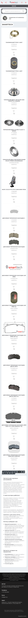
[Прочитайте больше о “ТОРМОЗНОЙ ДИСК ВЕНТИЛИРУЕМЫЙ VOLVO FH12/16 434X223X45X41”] (14, 173)
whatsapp (13, 515)
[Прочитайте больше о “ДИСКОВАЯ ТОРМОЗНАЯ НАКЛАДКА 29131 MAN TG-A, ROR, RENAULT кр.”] (14, 439)
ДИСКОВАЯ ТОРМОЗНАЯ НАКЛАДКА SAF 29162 (14, 276)
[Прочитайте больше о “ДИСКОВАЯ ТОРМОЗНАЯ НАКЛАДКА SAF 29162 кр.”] (14, 319)
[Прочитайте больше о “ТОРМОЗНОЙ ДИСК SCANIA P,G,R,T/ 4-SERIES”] (14, 143)
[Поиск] (23, 11)
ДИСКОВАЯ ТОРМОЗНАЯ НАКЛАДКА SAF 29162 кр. (14, 306)
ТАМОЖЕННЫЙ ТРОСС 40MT (14, 42)
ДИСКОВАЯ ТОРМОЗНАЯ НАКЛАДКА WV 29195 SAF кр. (14, 336)
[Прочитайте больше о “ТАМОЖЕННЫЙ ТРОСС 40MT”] (14, 55)
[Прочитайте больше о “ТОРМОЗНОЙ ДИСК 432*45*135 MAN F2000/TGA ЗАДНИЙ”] (14, 113)
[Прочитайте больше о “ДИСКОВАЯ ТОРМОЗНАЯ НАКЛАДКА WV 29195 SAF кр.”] (14, 349)
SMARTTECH (14, 46)
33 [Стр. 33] (12, 473)
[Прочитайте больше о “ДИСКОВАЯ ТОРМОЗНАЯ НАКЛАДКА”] (14, 230)
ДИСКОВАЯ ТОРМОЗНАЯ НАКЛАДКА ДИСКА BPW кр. (14, 395)
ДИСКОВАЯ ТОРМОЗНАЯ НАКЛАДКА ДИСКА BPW (14, 366)
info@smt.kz (5, 597)
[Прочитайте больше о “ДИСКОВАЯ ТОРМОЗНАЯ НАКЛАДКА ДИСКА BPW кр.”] (14, 409)
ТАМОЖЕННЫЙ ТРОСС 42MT (14, 71)
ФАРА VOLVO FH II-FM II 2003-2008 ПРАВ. (14, 189)
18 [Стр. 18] (23, 471)
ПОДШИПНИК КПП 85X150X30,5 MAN (16, 18)
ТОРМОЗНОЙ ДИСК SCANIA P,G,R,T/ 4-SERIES (14, 130)
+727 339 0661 (12, 516)
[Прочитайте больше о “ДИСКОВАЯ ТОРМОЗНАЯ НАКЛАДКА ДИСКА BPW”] (14, 379)
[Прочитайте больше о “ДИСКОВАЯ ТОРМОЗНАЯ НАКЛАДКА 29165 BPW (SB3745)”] (14, 469)
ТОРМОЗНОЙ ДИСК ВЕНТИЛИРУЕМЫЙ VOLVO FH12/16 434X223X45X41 (14, 160)
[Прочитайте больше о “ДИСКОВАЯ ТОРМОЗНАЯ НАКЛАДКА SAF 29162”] (14, 289)
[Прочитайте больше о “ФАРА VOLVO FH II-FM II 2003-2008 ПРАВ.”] (14, 202)
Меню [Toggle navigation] (14, 6)
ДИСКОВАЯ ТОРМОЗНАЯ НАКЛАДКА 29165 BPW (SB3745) (14, 455)
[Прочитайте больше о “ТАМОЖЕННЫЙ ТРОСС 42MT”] (14, 83)
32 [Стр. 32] (9, 473)
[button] (14, 52)
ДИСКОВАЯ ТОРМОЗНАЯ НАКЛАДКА (13, 218)
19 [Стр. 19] (3, 473)
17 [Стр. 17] (21, 471)
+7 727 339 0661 (5, 592)
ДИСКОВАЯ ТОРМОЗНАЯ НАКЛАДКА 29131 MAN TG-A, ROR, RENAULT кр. (14, 425)
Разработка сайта (22, 616)
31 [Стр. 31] (7, 473)
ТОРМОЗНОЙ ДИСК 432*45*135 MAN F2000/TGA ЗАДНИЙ (14, 100)
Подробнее (14, 49)
